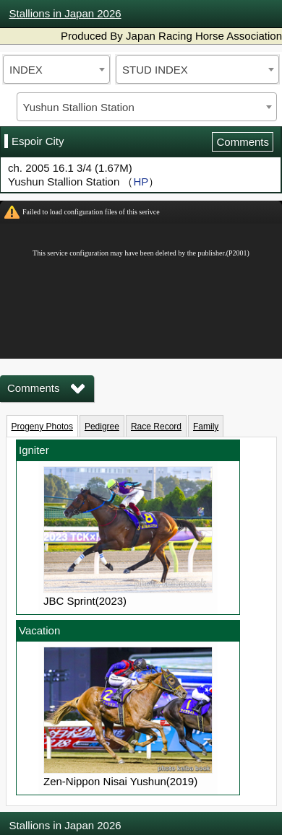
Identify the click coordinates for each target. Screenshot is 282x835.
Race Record (156, 426)
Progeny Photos (42, 426)
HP (140, 181)
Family (205, 426)
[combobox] (56, 69)
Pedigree (102, 426)
